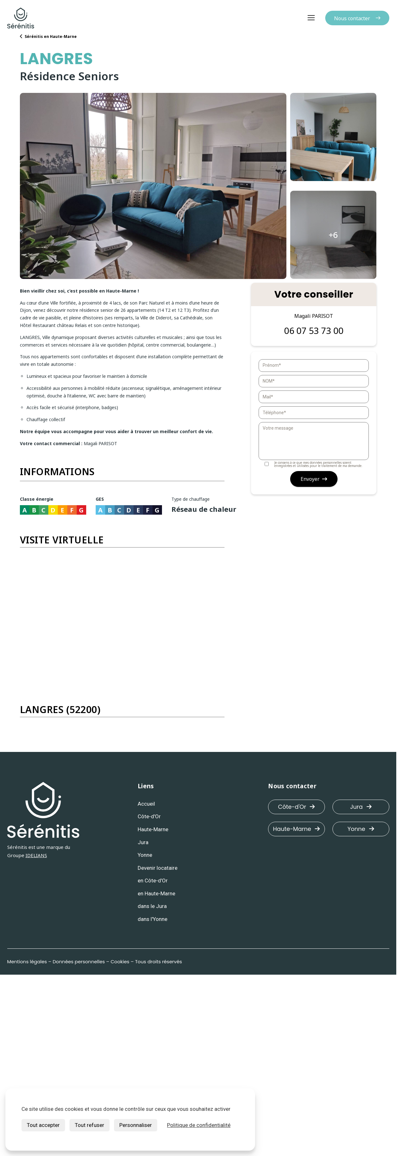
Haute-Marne (296, 829)
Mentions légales (27, 961)
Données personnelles (79, 961)
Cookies (120, 961)
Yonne (361, 829)
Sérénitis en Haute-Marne (48, 36)
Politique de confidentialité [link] (198, 1125)
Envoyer (314, 478)
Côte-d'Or (296, 807)
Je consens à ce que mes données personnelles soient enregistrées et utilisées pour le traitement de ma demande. (310, 464)
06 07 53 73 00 (314, 330)
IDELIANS (36, 855)
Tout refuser (89, 1125)
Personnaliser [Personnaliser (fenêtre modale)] (135, 1125)
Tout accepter (43, 1125)
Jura (361, 807)
